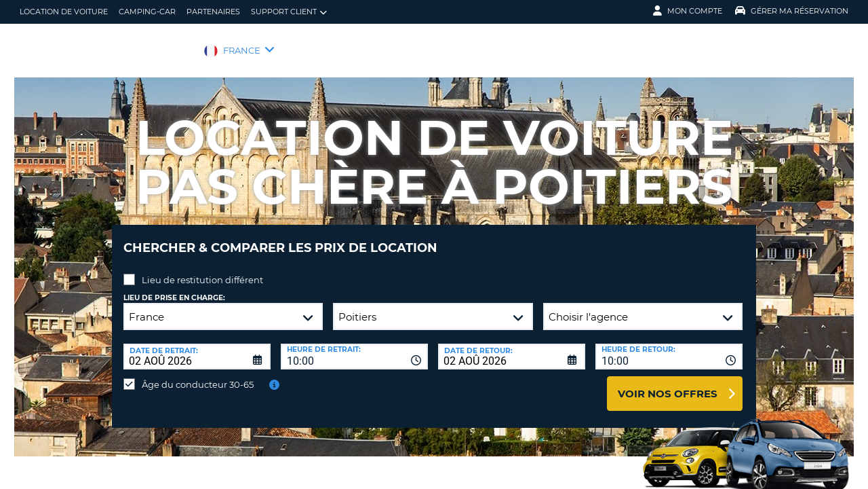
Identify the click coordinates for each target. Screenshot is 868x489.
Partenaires (213, 11)
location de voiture (64, 11)
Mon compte (687, 11)
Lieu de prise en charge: (174, 287)
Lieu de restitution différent (202, 269)
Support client (289, 12)
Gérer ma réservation (791, 11)
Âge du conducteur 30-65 (198, 374)
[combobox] (354, 346)
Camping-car (147, 11)
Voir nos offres (667, 383)
